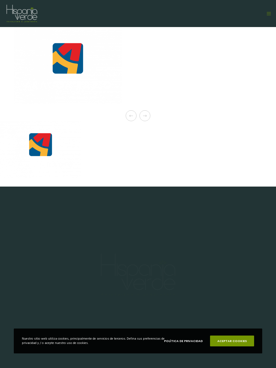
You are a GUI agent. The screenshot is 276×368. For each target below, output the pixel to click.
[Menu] (267, 13)
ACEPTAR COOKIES (232, 341)
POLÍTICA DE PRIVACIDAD (183, 341)
